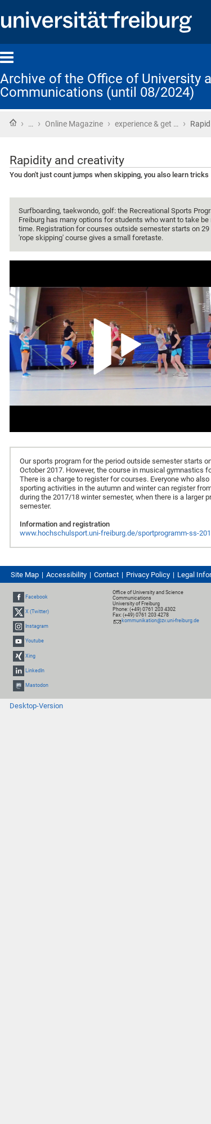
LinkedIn (34, 670)
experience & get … (146, 123)
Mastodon (36, 685)
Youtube (34, 641)
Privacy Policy (148, 574)
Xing (30, 656)
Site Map (25, 574)
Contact (106, 574)
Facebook (36, 597)
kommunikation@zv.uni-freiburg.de (160, 620)
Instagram (36, 626)
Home (13, 123)
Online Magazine (74, 123)
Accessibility (66, 574)
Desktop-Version (36, 706)
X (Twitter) (37, 611)
